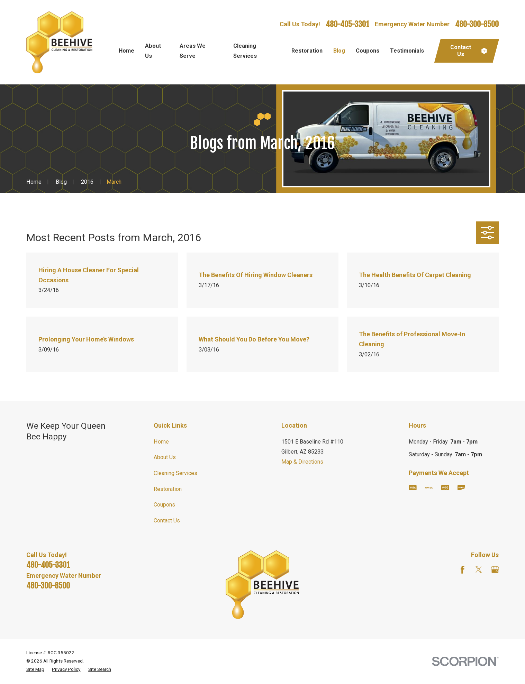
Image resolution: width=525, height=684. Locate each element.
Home (161, 441)
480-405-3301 (347, 24)
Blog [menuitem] (339, 50)
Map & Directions (302, 461)
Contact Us (167, 520)
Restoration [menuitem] (307, 50)
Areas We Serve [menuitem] (193, 51)
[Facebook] (463, 570)
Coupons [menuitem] (367, 50)
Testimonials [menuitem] (407, 50)
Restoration (168, 489)
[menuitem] (35, 669)
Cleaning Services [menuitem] (245, 51)
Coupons (164, 504)
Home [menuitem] (126, 50)
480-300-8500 (477, 24)
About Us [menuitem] (153, 51)
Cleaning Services (175, 473)
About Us (165, 457)
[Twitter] (479, 570)
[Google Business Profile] (495, 570)
